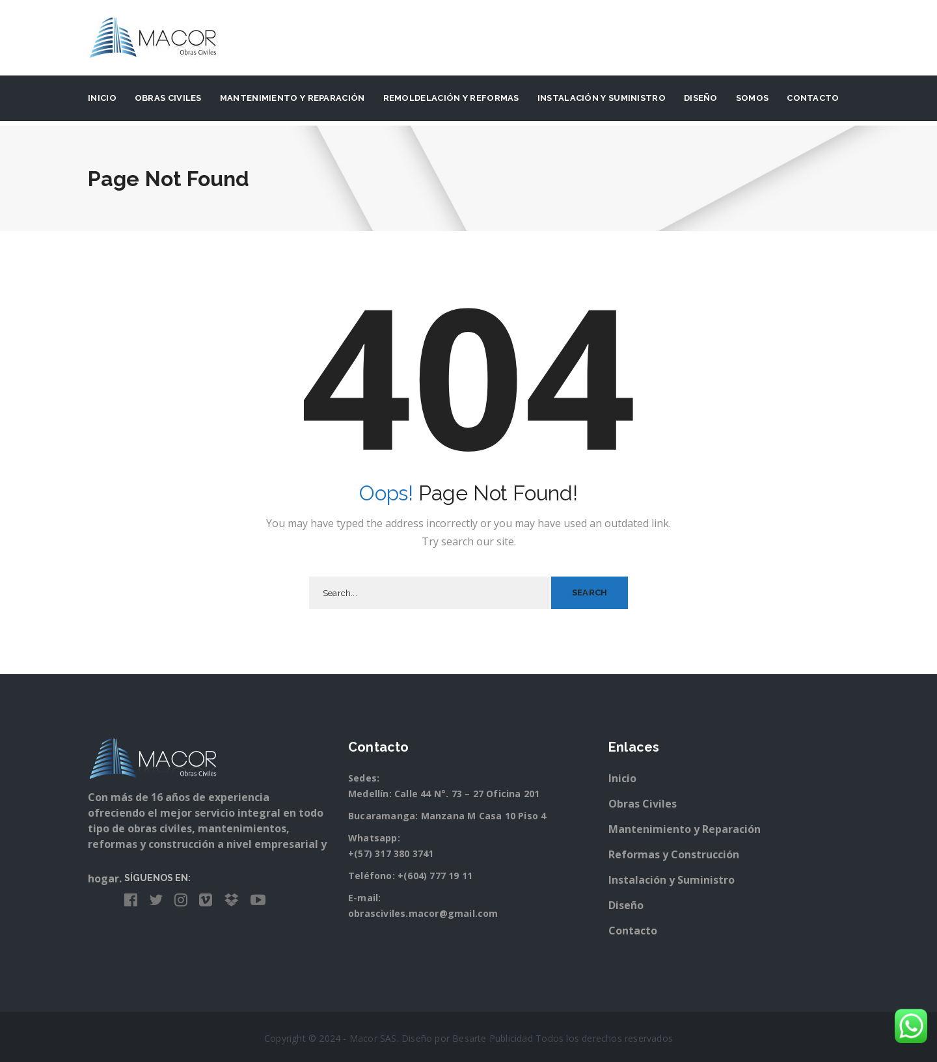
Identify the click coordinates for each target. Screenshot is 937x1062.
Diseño (701, 98)
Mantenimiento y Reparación (292, 98)
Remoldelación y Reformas (451, 98)
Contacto (813, 98)
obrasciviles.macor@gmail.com (423, 913)
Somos (752, 98)
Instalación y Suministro (671, 880)
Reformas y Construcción (673, 854)
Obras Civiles (168, 98)
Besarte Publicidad (492, 1038)
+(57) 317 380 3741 (391, 853)
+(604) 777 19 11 (435, 875)
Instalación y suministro (601, 98)
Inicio (102, 98)
